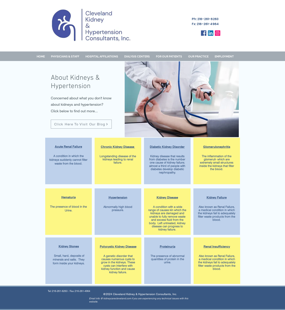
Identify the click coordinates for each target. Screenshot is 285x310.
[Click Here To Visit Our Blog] (81, 124)
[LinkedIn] (210, 33)
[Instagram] (217, 33)
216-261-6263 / (61, 291)
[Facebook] (203, 33)
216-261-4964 (82, 291)
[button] (169, 56)
